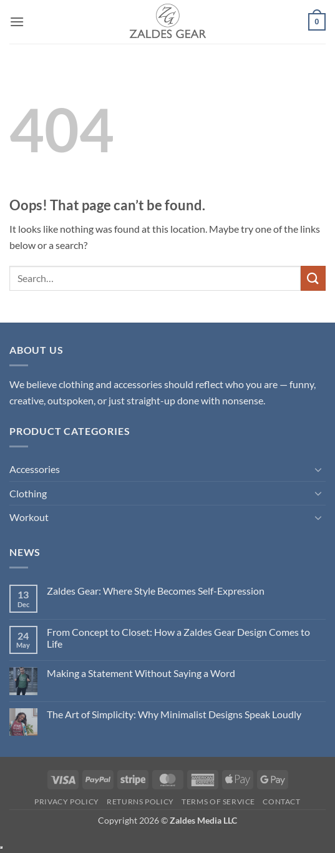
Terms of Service (218, 801)
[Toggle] (318, 469)
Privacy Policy (66, 801)
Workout (29, 517)
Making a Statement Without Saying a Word (141, 673)
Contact (281, 801)
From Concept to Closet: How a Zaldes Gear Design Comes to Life (178, 638)
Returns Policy (140, 801)
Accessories (34, 469)
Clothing (28, 493)
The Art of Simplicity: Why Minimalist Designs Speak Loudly (174, 714)
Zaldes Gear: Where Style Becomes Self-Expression (156, 591)
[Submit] (313, 278)
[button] (16, 21)
